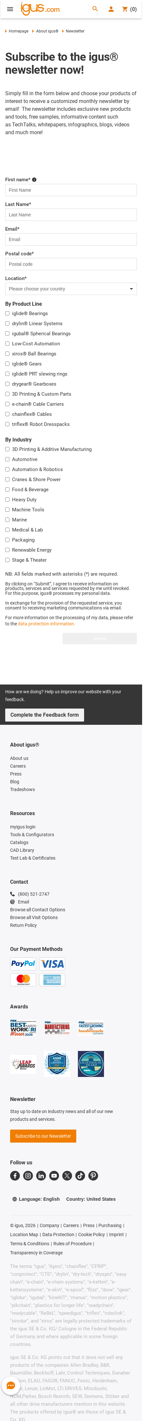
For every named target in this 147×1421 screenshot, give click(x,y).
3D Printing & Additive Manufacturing (52, 449)
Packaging (23, 540)
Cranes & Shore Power (36, 479)
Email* (12, 229)
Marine (19, 520)
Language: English (36, 1199)
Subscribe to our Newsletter (43, 1136)
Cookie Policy (91, 1234)
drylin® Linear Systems (37, 323)
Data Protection (58, 1234)
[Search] (95, 9)
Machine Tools (28, 510)
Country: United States (91, 1199)
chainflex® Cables (32, 414)
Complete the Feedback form (44, 715)
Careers (71, 1225)
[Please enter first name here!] (34, 179)
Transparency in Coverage (36, 1252)
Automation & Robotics (37, 469)
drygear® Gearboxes (34, 384)
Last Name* (18, 204)
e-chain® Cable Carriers (38, 404)
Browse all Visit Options (34, 917)
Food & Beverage (30, 490)
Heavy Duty (24, 500)
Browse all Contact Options (37, 909)
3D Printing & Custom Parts (41, 394)
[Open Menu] (10, 9)
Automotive (24, 459)
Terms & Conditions (29, 1243)
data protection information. (46, 623)
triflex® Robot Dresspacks (41, 424)
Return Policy (23, 925)
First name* (21, 180)
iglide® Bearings (30, 313)
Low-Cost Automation (36, 344)
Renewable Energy (31, 550)
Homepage (16, 31)
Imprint (116, 1234)
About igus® (45, 31)
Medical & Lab (27, 530)
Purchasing (110, 1225)
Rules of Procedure (72, 1243)
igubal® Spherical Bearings (41, 334)
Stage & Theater (29, 560)
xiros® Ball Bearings (34, 354)
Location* (16, 278)
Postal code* (19, 254)
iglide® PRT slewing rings (39, 374)
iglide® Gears (27, 364)
